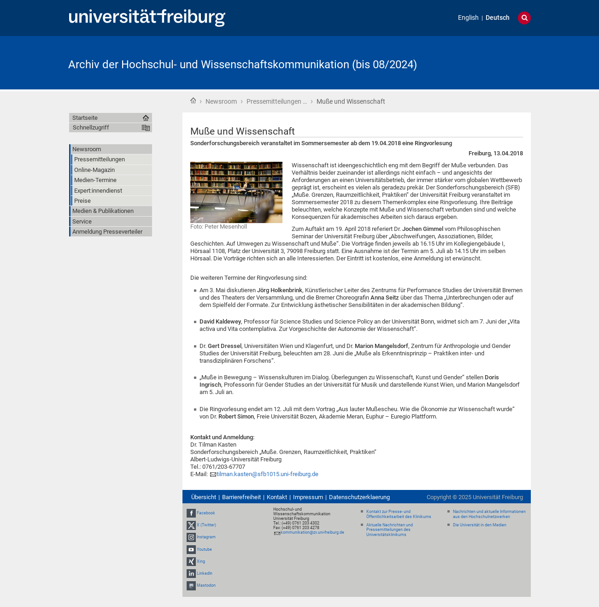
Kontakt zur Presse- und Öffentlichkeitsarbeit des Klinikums (398, 514)
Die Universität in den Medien (479, 525)
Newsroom (221, 101)
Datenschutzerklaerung (359, 497)
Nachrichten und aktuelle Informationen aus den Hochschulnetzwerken (489, 514)
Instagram (206, 537)
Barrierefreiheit (241, 497)
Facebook (206, 513)
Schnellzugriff (91, 127)
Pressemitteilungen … (277, 101)
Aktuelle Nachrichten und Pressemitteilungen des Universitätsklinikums (389, 530)
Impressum (308, 497)
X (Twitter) (206, 525)
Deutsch (498, 18)
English (468, 18)
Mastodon (206, 585)
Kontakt (277, 497)
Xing (201, 561)
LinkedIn (204, 573)
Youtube (204, 549)
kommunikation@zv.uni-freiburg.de (312, 532)
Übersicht (203, 497)
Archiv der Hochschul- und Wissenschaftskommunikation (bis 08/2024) (242, 64)
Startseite (193, 100)
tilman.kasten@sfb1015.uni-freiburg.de (267, 474)
